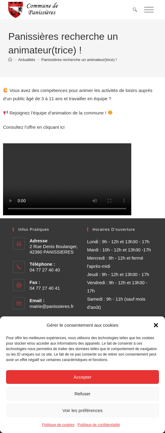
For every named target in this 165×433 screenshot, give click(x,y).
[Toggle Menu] (149, 9)
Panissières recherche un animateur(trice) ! (79, 59)
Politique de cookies (58, 425)
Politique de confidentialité (98, 425)
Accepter (82, 377)
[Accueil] (10, 59)
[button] (156, 325)
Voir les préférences (82, 410)
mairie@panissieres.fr (51, 306)
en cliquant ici (50, 127)
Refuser (82, 393)
